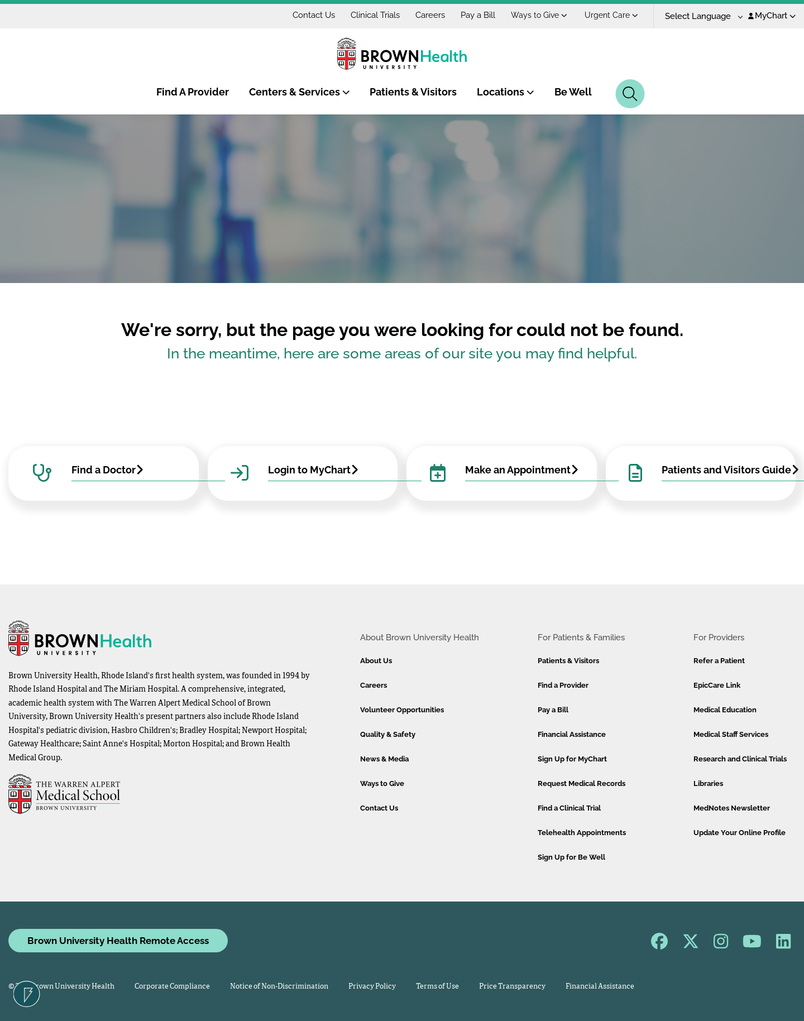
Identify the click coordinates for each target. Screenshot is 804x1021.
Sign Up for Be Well (571, 857)
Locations (505, 92)
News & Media (384, 759)
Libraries (708, 783)
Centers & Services (299, 92)
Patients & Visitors (413, 92)
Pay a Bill (478, 15)
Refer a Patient (719, 660)
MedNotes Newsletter (731, 808)
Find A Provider (192, 92)
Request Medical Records (581, 783)
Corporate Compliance (172, 986)
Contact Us (314, 15)
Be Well (573, 92)
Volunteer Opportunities (402, 710)
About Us (376, 660)
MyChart (772, 16)
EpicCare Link (716, 685)
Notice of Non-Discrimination (279, 986)
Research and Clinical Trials (740, 759)
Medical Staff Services (730, 734)
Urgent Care (611, 15)
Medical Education (725, 710)
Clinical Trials (375, 15)
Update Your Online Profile (739, 832)
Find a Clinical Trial (569, 808)
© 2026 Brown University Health (61, 986)
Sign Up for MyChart (572, 759)
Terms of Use (437, 986)
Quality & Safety (387, 734)
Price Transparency (512, 986)
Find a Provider (563, 685)
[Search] (630, 93)
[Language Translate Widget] (700, 16)
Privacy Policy (372, 986)
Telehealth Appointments (582, 832)
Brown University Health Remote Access (118, 940)
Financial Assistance (572, 734)
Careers (430, 15)
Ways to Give (539, 15)
